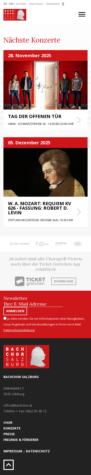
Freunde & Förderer (20, 439)
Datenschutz (38, 451)
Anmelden (15, 311)
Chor (7, 422)
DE (5, 4)
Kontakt (21, 4)
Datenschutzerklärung (19, 330)
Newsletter (53, 4)
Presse (9, 434)
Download (63, 281)
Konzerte (12, 428)
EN (11, 4)
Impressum (36, 4)
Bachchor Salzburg (21, 377)
